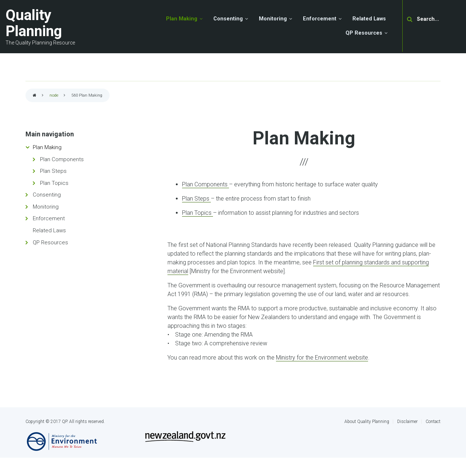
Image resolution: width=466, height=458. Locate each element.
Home (34, 96)
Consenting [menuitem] (228, 19)
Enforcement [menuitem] (319, 19)
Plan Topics (197, 212)
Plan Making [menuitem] (181, 19)
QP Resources (50, 242)
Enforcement (49, 218)
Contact (433, 421)
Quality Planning (33, 23)
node (54, 95)
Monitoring (46, 206)
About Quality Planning (366, 421)
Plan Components (205, 184)
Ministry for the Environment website (322, 357)
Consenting (47, 194)
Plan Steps (196, 198)
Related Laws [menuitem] (369, 19)
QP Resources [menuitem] (363, 33)
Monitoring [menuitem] (273, 19)
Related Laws (49, 230)
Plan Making (47, 147)
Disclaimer (407, 421)
